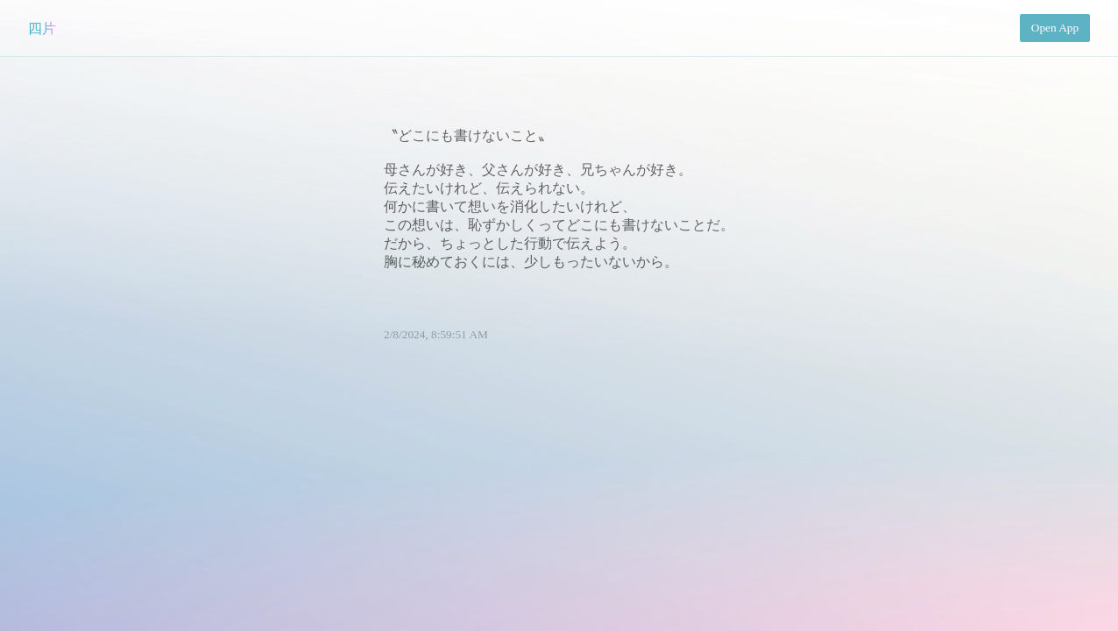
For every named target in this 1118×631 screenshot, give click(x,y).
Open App (1055, 27)
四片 (42, 28)
